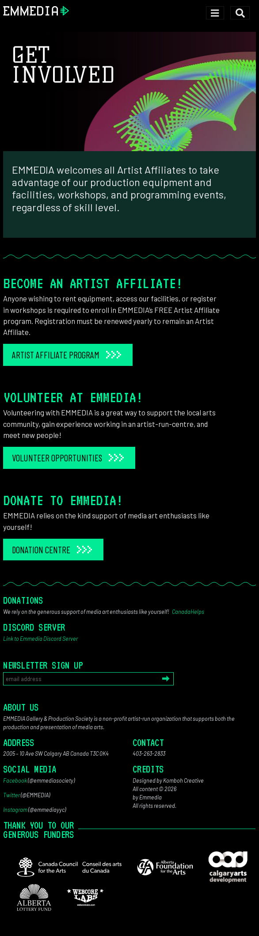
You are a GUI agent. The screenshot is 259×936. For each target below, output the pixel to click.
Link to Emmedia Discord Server (40, 638)
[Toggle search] (240, 13)
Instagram (15, 809)
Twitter (11, 795)
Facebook (15, 780)
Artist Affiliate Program (55, 354)
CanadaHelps (188, 611)
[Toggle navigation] (215, 13)
